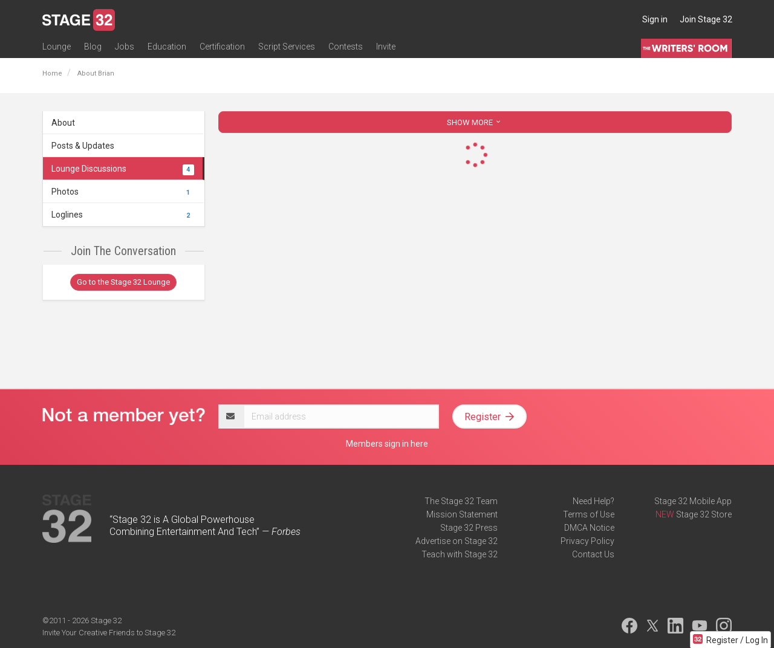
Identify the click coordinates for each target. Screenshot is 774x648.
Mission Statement (462, 514)
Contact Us (593, 554)
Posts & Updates (82, 146)
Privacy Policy (587, 541)
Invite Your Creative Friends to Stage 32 (108, 632)
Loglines (122, 214)
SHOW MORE (474, 122)
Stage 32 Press (469, 528)
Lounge (56, 46)
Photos (122, 191)
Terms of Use (588, 514)
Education (167, 46)
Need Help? (593, 501)
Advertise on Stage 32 (456, 541)
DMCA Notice (589, 528)
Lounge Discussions (122, 168)
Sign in (655, 19)
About (63, 123)
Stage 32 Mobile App (693, 501)
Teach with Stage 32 (459, 554)
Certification (222, 46)
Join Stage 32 (706, 19)
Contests (345, 46)
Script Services (286, 46)
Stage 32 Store (704, 514)
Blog (93, 46)
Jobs (124, 46)
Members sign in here (387, 444)
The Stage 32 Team (461, 501)
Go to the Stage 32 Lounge (123, 282)
